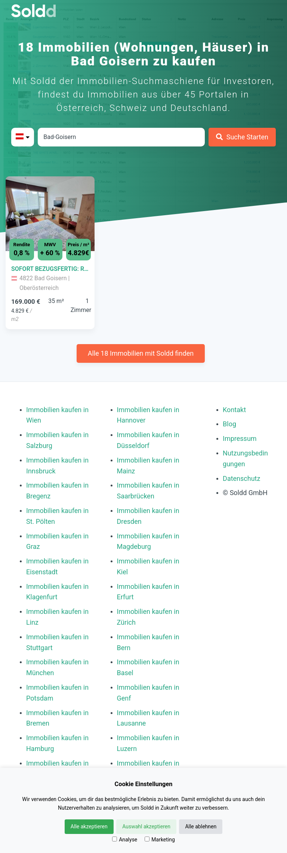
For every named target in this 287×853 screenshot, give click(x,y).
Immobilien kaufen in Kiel (148, 566)
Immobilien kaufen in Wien (57, 415)
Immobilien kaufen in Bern (148, 642)
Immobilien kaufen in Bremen (57, 718)
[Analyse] (114, 839)
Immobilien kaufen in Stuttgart (57, 642)
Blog (229, 424)
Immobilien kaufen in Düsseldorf (148, 440)
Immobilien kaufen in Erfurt (148, 591)
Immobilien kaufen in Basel (148, 667)
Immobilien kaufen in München (57, 667)
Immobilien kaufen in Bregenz (57, 490)
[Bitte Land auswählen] (22, 137)
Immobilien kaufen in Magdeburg (148, 541)
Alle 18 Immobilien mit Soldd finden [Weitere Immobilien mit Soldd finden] (141, 353)
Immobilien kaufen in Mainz (148, 465)
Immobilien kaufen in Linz (57, 617)
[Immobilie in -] (50, 269)
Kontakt (234, 410)
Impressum (240, 438)
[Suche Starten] (242, 137)
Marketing (160, 840)
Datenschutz (241, 478)
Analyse (124, 840)
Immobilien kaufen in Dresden (148, 516)
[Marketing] (147, 839)
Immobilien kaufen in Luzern (148, 743)
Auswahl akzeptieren (146, 826)
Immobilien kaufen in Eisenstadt (57, 566)
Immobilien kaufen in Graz (57, 541)
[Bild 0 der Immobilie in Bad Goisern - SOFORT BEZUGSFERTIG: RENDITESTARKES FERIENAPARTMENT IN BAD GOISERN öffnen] (50, 213)
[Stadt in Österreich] (121, 137)
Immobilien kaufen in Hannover (148, 415)
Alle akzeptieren (89, 826)
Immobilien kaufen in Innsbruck (57, 465)
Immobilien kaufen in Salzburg (57, 440)
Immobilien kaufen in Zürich (148, 617)
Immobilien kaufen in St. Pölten (57, 516)
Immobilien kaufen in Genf (148, 692)
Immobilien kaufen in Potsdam (57, 692)
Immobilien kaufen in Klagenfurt (57, 591)
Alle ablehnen (200, 826)
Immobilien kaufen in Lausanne (148, 718)
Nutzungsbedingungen (245, 458)
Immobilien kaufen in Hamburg (57, 743)
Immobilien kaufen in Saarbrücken (148, 490)
